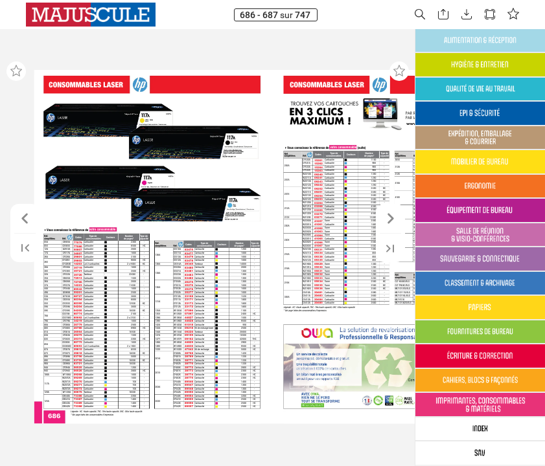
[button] (420, 14)
